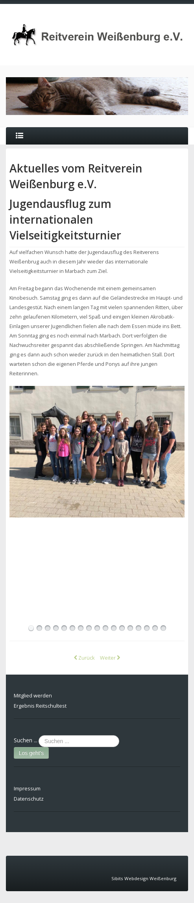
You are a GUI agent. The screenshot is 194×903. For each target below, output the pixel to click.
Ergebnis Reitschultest (40, 705)
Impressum (27, 788)
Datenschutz (29, 798)
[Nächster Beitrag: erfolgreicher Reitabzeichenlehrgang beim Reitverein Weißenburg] (110, 657)
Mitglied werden (33, 695)
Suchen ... (25, 740)
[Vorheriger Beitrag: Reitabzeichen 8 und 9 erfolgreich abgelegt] (84, 657)
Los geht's (31, 753)
